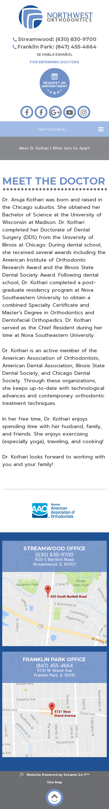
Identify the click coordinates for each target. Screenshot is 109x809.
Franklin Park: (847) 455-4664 (57, 47)
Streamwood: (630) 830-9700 (57, 39)
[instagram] (83, 112)
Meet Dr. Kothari (34, 148)
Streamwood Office (54, 548)
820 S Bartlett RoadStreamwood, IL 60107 (54, 562)
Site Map (54, 782)
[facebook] (26, 112)
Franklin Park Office (54, 659)
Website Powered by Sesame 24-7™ (54, 774)
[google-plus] (55, 112)
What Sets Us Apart (71, 148)
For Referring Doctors (54, 62)
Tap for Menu (70, 129)
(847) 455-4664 (54, 665)
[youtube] (69, 112)
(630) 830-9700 (54, 554)
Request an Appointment (55, 84)
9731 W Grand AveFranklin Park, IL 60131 (54, 673)
